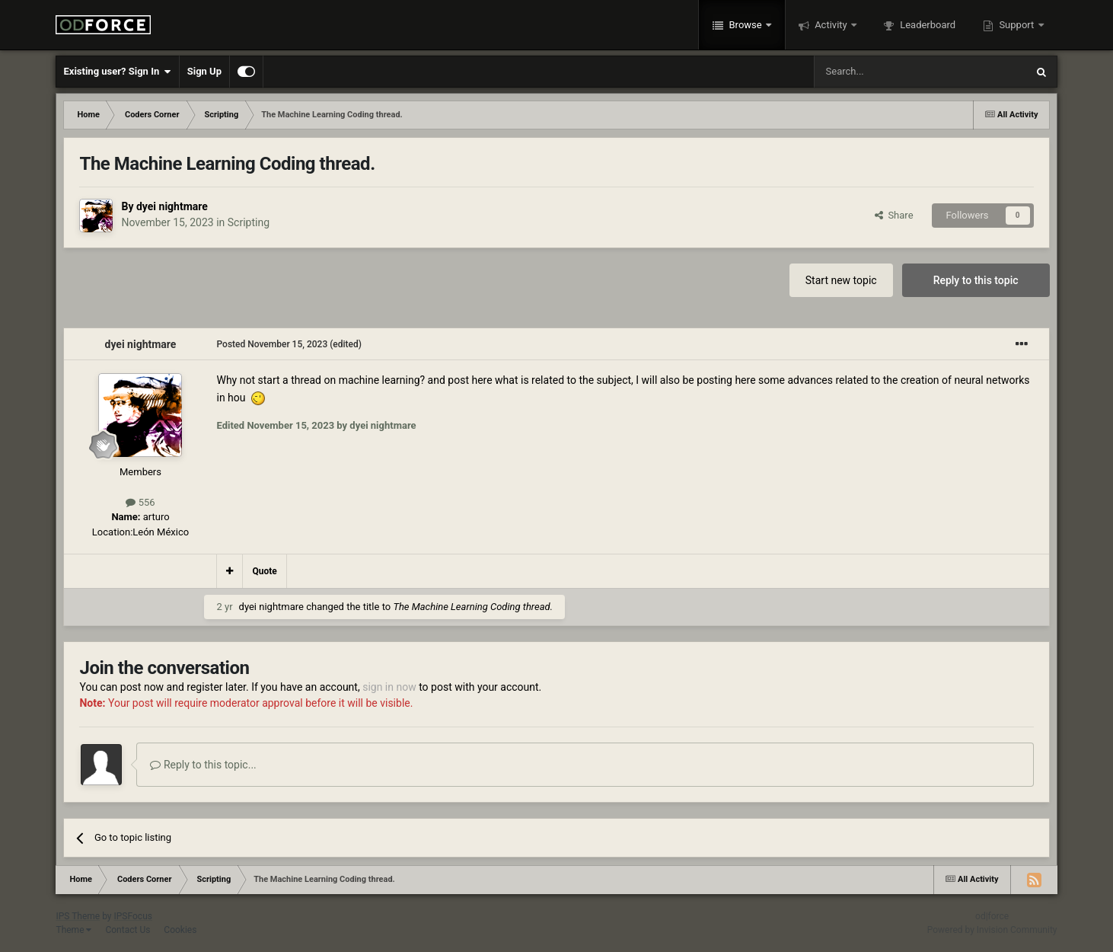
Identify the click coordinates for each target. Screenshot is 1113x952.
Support (1016, 24)
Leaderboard (926, 24)
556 (140, 502)
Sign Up (204, 71)
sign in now (389, 687)
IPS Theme (78, 916)
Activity (831, 24)
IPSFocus (133, 916)
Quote (264, 571)
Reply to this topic (976, 280)
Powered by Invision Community (992, 930)
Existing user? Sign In (117, 72)
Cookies (180, 930)
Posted (271, 344)
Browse (745, 24)
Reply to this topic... (203, 765)
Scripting (248, 222)
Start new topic (841, 280)
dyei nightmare (172, 206)
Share (894, 215)
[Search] (884, 72)
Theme (73, 930)
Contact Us (127, 930)
